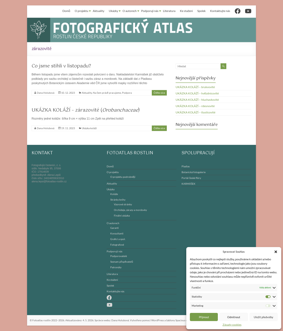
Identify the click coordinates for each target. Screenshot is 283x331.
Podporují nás (149, 10)
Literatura (169, 10)
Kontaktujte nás (220, 10)
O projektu (81, 10)
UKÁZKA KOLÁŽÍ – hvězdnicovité (197, 93)
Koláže (114, 194)
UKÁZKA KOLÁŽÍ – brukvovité (195, 87)
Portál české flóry (191, 177)
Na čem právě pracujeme (107, 92)
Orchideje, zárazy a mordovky (130, 209)
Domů (66, 10)
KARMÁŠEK (188, 183)
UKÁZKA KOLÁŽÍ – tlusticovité (195, 112)
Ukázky (113, 10)
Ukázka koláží (89, 128)
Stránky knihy (117, 199)
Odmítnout (233, 317)
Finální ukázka (122, 215)
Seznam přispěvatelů (121, 261)
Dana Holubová (45, 92)
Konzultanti (116, 233)
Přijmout (204, 317)
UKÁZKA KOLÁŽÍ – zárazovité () (86, 110)
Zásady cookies (232, 324)
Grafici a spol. (117, 239)
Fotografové (117, 244)
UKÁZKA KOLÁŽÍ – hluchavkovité (197, 99)
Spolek (201, 10)
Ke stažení (186, 10)
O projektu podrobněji (123, 176)
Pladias (186, 166)
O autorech (130, 10)
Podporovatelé (118, 256)
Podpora (127, 92)
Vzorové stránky (123, 204)
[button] (276, 251)
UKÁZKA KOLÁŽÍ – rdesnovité (195, 106)
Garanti (114, 227)
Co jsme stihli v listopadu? (61, 66)
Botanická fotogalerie (194, 172)
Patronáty (115, 267)
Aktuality (98, 10)
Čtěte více (159, 92)
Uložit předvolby (263, 317)
